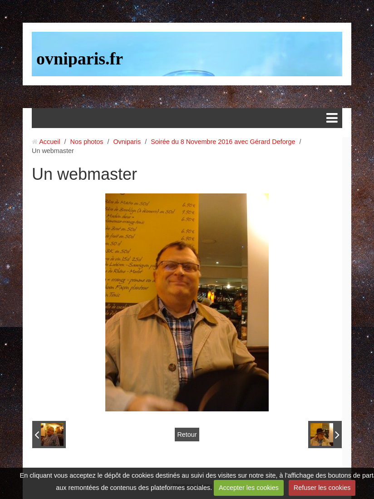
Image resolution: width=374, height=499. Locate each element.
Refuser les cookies (322, 487)
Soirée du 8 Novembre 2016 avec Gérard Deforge (223, 141)
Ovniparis (127, 141)
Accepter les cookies (249, 487)
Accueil (49, 141)
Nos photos (86, 141)
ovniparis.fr (79, 58)
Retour (187, 434)
